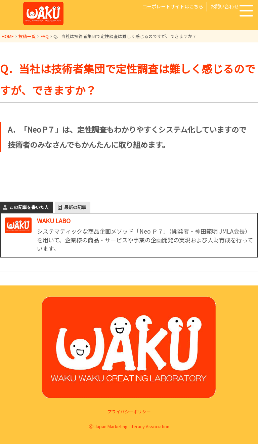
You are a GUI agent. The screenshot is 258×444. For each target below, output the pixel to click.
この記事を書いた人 (29, 207)
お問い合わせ (224, 6)
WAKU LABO (54, 220)
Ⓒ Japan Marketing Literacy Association (129, 426)
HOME (8, 36)
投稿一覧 (27, 36)
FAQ (45, 36)
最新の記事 (75, 207)
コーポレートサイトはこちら (172, 6)
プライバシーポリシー (129, 411)
